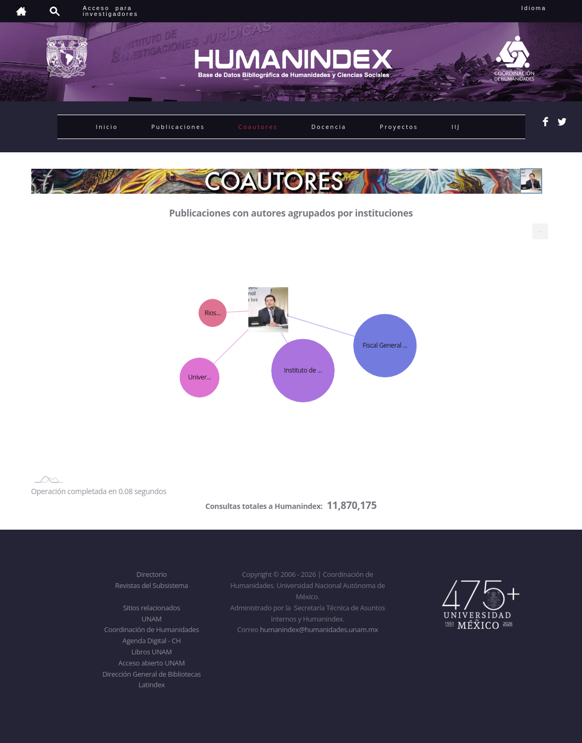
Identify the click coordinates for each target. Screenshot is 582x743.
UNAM (152, 619)
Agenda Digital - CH (152, 640)
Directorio (151, 574)
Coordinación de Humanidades (151, 629)
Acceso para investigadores (110, 11)
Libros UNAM (152, 651)
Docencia (328, 127)
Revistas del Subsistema (151, 585)
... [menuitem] (539, 229)
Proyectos (399, 127)
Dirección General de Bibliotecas (151, 674)
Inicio (107, 127)
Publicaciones (178, 127)
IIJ (455, 127)
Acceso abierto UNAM (151, 663)
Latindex (151, 684)
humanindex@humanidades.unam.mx (319, 629)
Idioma (546, 8)
